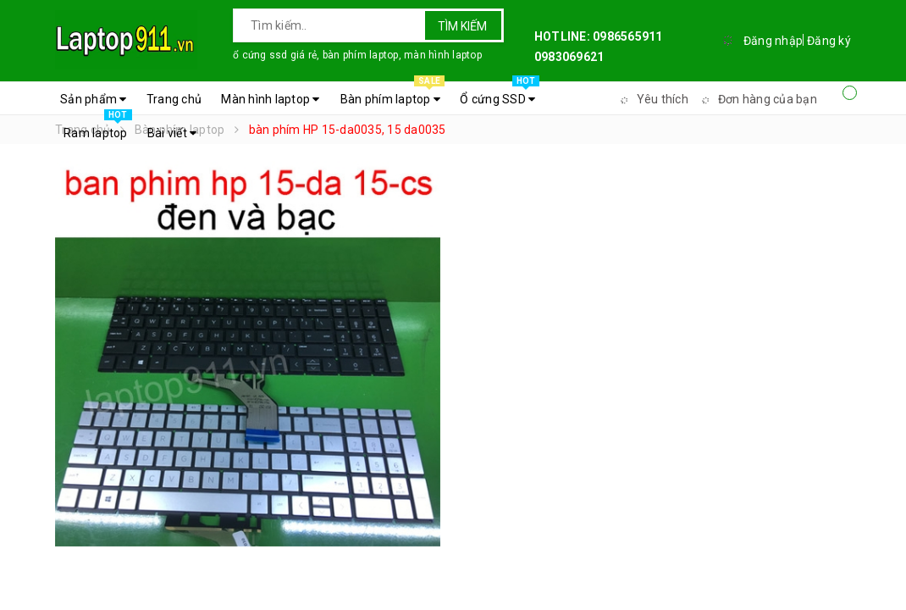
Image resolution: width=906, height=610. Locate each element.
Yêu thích (652, 99)
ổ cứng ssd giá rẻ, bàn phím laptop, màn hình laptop (357, 55)
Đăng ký (829, 40)
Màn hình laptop (270, 99)
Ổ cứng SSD (499, 95)
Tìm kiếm (462, 26)
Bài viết (172, 133)
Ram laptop (98, 128)
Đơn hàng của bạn (757, 99)
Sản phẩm (93, 99)
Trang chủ (174, 99)
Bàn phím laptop (392, 95)
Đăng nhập (773, 40)
